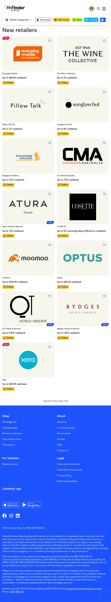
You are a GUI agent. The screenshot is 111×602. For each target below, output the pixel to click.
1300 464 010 (17, 591)
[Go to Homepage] (15, 9)
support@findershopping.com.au (83, 588)
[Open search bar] (98, 8)
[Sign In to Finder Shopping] (92, 9)
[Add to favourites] (50, 41)
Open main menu (104, 8)
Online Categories (18, 19)
